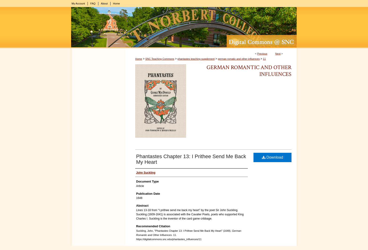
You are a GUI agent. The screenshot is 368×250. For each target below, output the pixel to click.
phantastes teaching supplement (196, 58)
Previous (262, 53)
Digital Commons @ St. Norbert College (184, 27)
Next (278, 53)
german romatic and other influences (239, 58)
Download (272, 157)
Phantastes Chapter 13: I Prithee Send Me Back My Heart (191, 159)
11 (264, 58)
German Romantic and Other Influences (249, 71)
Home (138, 58)
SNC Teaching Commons (159, 58)
